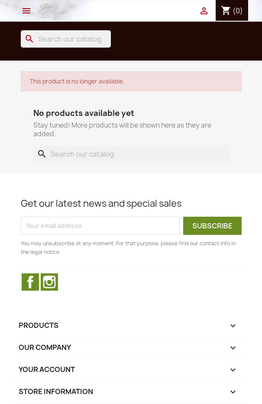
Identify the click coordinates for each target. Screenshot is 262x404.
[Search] (66, 39)
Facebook (30, 282)
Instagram (49, 282)
